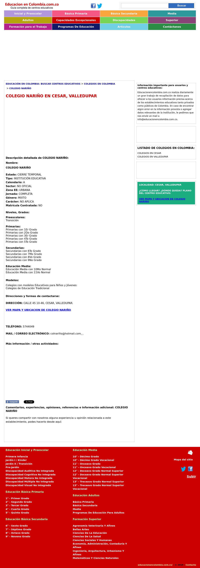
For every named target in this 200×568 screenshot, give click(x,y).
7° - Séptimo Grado (18, 529)
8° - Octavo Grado (17, 532)
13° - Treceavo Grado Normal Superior (98, 481)
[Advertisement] (100, 54)
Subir (191, 476)
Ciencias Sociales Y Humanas (92, 540)
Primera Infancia (17, 456)
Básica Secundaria (124, 13)
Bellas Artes (81, 529)
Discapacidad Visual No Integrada (28, 485)
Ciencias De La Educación (90, 532)
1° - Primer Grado (17, 498)
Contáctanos (172, 26)
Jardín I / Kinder (16, 460)
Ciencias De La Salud (87, 536)
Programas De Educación (76, 26)
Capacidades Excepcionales (76, 20)
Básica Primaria (76, 13)
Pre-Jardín (12, 467)
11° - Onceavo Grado (86, 463)
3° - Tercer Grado (17, 505)
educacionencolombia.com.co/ (155, 565)
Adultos (28, 20)
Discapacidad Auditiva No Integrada (30, 470)
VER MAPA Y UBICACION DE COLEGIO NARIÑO (38, 309)
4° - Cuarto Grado (17, 509)
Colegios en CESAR (149, 153)
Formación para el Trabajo (28, 26)
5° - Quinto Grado (17, 512)
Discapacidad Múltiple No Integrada (30, 481)
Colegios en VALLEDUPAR (152, 156)
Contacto (191, 565)
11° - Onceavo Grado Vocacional (94, 467)
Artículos (123, 26)
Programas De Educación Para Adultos (98, 512)
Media (172, 13)
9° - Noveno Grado (18, 536)
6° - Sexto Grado (17, 525)
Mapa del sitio (183, 459)
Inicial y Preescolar (28, 13)
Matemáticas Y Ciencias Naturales (96, 558)
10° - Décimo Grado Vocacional (93, 460)
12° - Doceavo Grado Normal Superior (98, 470)
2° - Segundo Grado (19, 501)
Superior (172, 20)
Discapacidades (124, 20)
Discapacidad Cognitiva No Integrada (31, 474)
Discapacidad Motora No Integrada (29, 478)
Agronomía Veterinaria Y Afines (94, 525)
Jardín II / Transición (19, 463)
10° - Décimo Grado (86, 456)
